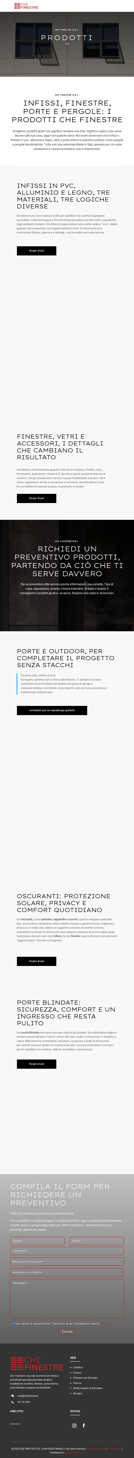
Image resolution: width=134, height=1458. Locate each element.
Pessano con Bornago (85, 1377)
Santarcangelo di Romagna (87, 1388)
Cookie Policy (114, 1448)
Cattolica (78, 1367)
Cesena (77, 1372)
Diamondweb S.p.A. (74, 1452)
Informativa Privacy (96, 1448)
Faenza (77, 1383)
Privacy (107, 1323)
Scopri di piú (36, 1064)
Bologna (77, 1393)
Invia (67, 1331)
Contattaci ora (67, 56)
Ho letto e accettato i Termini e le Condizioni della (61, 1323)
